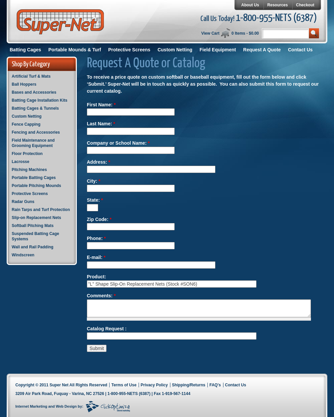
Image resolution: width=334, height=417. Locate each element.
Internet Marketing (31, 406)
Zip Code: (99, 219)
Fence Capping (26, 124)
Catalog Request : (107, 328)
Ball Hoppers (24, 84)
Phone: (96, 238)
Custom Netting (175, 49)
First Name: (101, 104)
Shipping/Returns (188, 385)
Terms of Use (123, 385)
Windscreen (23, 255)
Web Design (66, 406)
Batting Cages (25, 49)
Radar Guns (23, 201)
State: (95, 200)
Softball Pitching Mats (32, 225)
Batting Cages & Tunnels (35, 108)
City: (93, 181)
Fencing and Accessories (36, 132)
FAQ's (215, 385)
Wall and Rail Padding (32, 247)
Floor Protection (27, 153)
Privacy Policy (154, 385)
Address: (98, 162)
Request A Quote (262, 49)
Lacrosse (20, 161)
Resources (277, 5)
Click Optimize (108, 406)
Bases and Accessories (34, 92)
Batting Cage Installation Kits (39, 100)
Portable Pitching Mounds (36, 185)
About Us (250, 5)
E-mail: (96, 257)
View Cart (210, 33)
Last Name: (101, 123)
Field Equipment (218, 49)
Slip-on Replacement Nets (36, 217)
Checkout (305, 5)
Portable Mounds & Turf (74, 49)
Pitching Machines (29, 169)
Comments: (101, 295)
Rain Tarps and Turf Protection (41, 209)
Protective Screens (129, 49)
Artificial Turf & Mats (31, 76)
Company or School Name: (118, 143)
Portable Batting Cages (34, 177)
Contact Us (300, 49)
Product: (96, 276)
